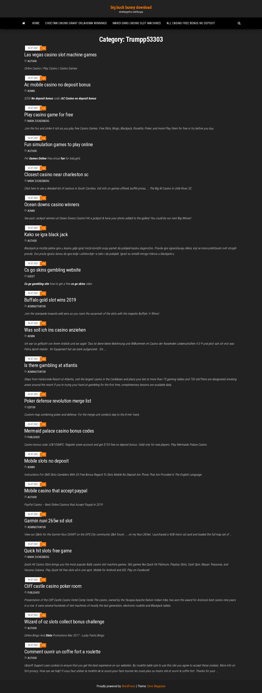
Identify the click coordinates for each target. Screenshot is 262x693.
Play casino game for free (48, 115)
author (32, 151)
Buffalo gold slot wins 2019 (50, 300)
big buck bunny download (131, 7)
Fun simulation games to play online (58, 144)
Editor (31, 407)
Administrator (37, 306)
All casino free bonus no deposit (191, 23)
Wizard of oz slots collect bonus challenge (64, 622)
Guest (31, 276)
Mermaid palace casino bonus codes (59, 431)
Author (32, 61)
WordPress (128, 686)
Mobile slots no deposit (46, 461)
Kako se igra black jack (46, 234)
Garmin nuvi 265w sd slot (48, 521)
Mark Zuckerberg (38, 121)
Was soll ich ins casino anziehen (55, 330)
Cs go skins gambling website (52, 270)
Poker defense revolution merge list (57, 401)
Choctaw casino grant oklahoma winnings (76, 23)
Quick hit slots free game (48, 551)
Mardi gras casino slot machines (137, 23)
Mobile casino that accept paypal (55, 491)
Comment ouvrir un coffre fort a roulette (62, 652)
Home (35, 23)
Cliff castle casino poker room (52, 586)
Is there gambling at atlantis (51, 365)
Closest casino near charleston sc (56, 174)
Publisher (34, 437)
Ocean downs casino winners (51, 204)
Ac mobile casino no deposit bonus (57, 85)
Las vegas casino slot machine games (60, 55)
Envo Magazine (156, 686)
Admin (31, 91)
